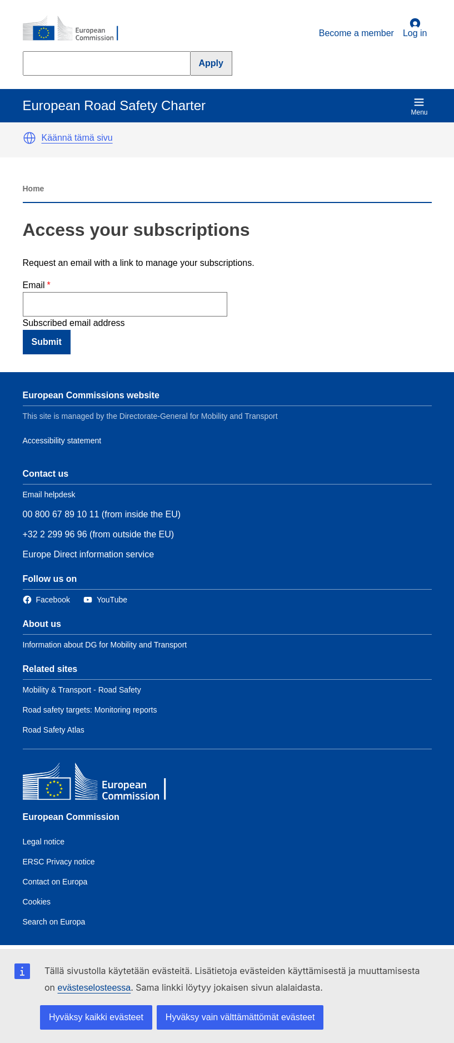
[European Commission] (77, 29)
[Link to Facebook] (46, 600)
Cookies (37, 901)
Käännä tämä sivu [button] (77, 137)
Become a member (356, 33)
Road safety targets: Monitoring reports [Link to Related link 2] (90, 709)
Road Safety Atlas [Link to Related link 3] (53, 729)
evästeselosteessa (94, 987)
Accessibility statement (62, 440)
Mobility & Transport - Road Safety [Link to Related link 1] (82, 689)
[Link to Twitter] (105, 600)
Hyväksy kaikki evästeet (96, 1017)
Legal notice (44, 841)
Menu (419, 106)
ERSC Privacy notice (59, 861)
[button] (29, 138)
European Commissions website (91, 395)
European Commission (71, 817)
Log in (415, 28)
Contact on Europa (55, 881)
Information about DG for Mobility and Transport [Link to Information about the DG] (105, 644)
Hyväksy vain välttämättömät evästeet (240, 1017)
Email (34, 285)
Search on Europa (54, 921)
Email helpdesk (49, 494)
